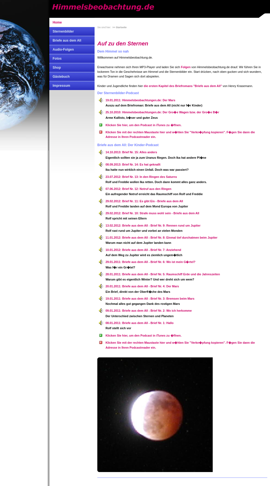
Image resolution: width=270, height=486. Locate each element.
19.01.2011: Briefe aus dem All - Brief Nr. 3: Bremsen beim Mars (150, 298)
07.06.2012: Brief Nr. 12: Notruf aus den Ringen (138, 188)
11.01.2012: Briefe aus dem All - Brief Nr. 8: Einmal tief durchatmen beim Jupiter (161, 237)
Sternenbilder (63, 31)
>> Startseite (119, 27)
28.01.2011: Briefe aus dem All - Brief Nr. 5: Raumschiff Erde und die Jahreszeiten (163, 274)
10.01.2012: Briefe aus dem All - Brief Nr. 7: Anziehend (143, 249)
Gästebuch (61, 77)
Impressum (61, 86)
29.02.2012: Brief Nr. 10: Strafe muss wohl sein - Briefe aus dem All (152, 213)
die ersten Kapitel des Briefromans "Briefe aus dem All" (183, 86)
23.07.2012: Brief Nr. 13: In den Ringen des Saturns (141, 176)
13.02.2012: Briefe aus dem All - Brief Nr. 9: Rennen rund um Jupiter (153, 225)
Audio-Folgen (63, 49)
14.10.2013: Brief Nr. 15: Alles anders (131, 152)
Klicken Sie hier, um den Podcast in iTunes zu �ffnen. (143, 125)
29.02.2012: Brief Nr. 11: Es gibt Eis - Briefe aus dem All (144, 201)
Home (57, 22)
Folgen (186, 67)
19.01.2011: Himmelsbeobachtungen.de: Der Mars (140, 100)
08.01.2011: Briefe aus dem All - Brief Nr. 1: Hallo (140, 323)
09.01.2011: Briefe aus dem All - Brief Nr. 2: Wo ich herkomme (149, 310)
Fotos (57, 58)
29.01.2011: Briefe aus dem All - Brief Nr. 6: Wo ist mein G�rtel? (150, 262)
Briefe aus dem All (67, 40)
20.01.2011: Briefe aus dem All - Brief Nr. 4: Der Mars (142, 286)
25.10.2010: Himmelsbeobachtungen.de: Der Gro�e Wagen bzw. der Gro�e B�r (162, 112)
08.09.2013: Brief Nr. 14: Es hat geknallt (133, 164)
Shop (57, 68)
